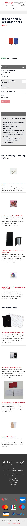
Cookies (14, 523)
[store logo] (15, 3)
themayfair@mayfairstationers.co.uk (13, 475)
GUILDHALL (4, 25)
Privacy (9, 523)
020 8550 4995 (7, 470)
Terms (18, 523)
